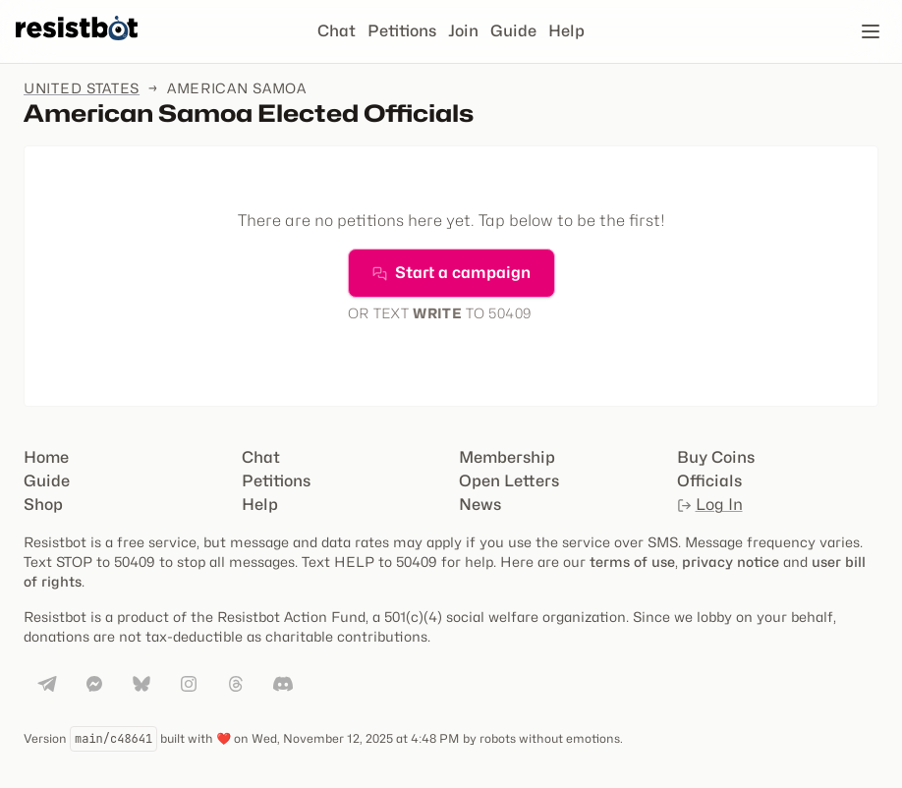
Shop (43, 504)
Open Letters (509, 481)
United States (82, 88)
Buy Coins (716, 457)
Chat (336, 31)
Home (46, 457)
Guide (513, 31)
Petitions (401, 31)
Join (463, 31)
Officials (709, 481)
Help (566, 31)
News (480, 504)
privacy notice (730, 561)
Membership (507, 457)
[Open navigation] (870, 31)
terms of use (632, 561)
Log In (710, 504)
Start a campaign (451, 272)
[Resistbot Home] (77, 47)
